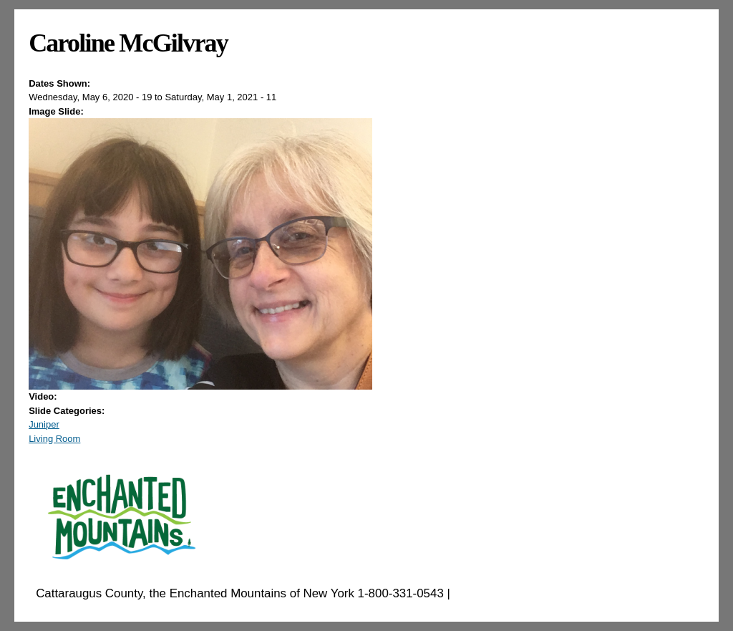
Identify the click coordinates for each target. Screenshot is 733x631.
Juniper (44, 424)
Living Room (54, 438)
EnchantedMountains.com (523, 593)
